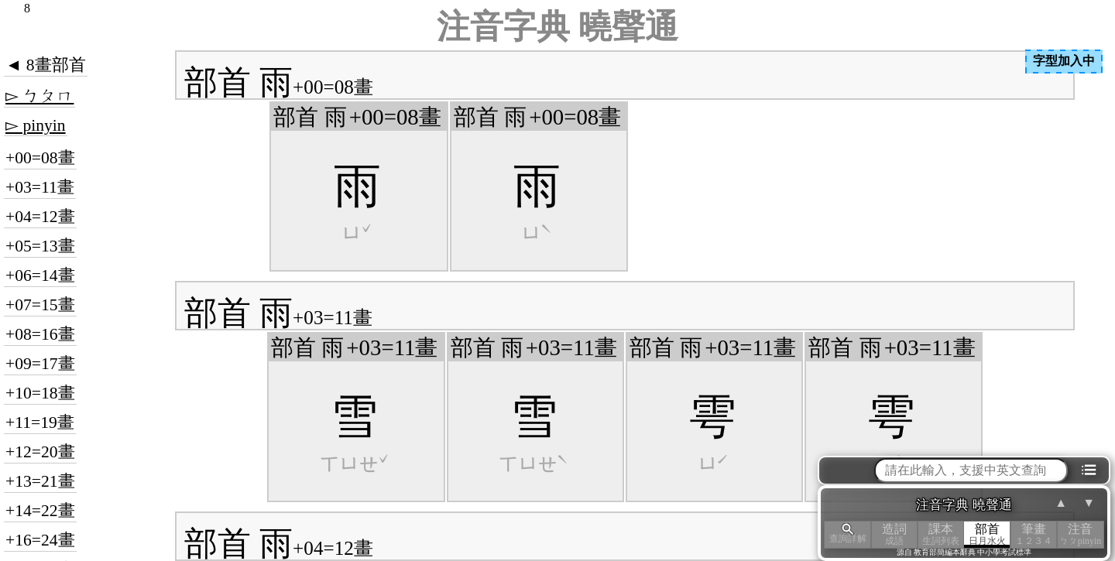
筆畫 (1033, 534)
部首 (987, 534)
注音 (1080, 534)
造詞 (894, 534)
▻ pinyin (35, 125)
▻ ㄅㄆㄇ (39, 96)
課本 (941, 534)
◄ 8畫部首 (45, 65)
